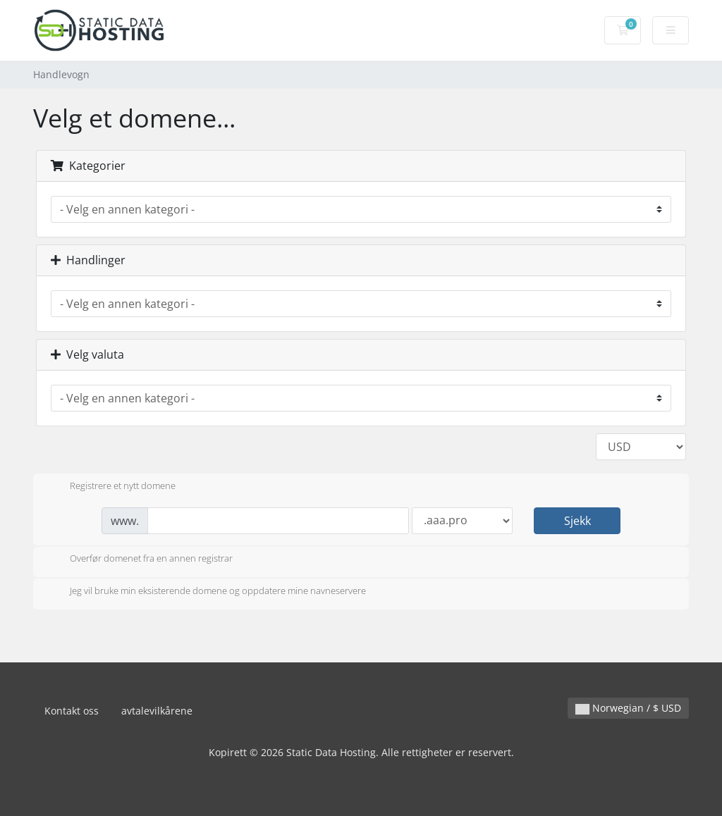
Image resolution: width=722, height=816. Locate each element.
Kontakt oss (71, 710)
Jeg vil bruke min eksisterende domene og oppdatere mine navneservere (206, 592)
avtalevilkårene (156, 710)
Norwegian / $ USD (628, 708)
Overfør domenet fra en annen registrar (140, 559)
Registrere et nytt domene (111, 487)
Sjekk (577, 520)
